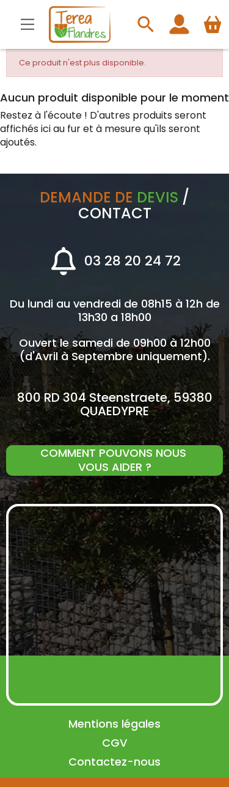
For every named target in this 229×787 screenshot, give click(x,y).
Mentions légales (114, 723)
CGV (114, 742)
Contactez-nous (114, 761)
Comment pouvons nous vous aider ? (114, 460)
